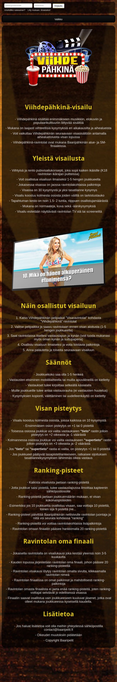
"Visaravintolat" (76, 318)
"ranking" (77, 518)
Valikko (58, 19)
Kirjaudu (59, 6)
